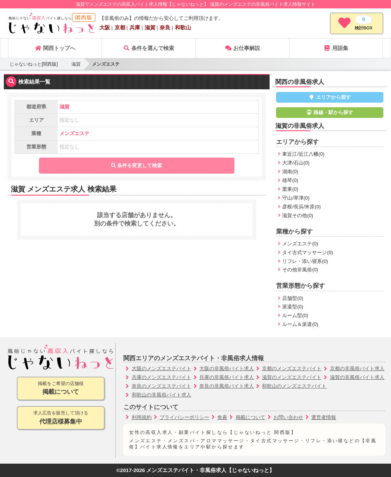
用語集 (336, 48)
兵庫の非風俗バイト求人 (226, 377)
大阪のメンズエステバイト (161, 368)
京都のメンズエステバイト (292, 368)
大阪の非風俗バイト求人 (226, 368)
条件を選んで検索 (148, 48)
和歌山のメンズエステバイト (294, 386)
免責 (222, 417)
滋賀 (150, 27)
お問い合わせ (288, 417)
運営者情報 (323, 417)
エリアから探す (330, 97)
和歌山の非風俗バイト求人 (161, 395)
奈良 (165, 27)
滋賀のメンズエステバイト (292, 377)
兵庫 (134, 27)
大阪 (104, 27)
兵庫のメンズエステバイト (161, 377)
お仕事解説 (242, 48)
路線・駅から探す (330, 112)
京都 (120, 27)
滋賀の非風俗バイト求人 (357, 377)
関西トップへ (55, 48)
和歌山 (183, 27)
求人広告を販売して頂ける (61, 418)
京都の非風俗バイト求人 (357, 368)
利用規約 (142, 417)
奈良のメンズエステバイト (161, 386)
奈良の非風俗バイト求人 (226, 386)
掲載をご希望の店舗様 (61, 388)
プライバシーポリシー (184, 417)
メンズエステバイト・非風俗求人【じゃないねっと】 (210, 470)
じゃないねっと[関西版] (34, 64)
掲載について (250, 417)
